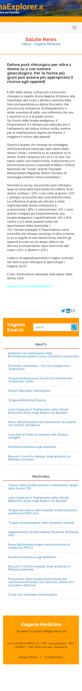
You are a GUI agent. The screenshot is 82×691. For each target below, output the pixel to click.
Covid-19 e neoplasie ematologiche (32, 594)
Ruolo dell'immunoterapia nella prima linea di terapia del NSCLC (39, 546)
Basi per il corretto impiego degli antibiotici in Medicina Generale (39, 458)
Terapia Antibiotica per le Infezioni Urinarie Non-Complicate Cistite (40, 380)
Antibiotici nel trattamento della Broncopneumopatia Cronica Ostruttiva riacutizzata (43, 355)
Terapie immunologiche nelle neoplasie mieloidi (41, 522)
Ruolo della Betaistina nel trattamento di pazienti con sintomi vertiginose (42, 424)
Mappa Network (55, 631)
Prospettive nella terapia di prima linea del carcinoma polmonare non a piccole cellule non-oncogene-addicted (41, 582)
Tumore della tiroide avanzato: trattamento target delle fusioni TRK (43, 487)
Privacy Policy (28, 657)
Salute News (41, 39)
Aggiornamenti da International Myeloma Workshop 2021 (43, 534)
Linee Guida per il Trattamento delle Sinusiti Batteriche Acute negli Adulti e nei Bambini (38, 411)
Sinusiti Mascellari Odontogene (29, 390)
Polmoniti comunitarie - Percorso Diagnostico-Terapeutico (39, 367)
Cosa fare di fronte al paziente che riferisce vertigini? (38, 436)
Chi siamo (22, 631)
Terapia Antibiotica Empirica (27, 400)
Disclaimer (61, 647)
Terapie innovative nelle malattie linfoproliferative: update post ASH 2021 (43, 512)
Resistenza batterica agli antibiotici (32, 447)
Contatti (36, 631)
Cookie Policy (54, 657)
